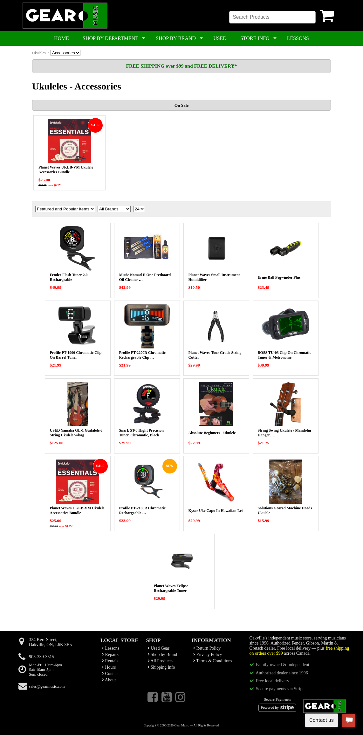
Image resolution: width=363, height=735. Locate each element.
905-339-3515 (41, 656)
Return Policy (207, 648)
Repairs (110, 654)
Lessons (110, 648)
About (109, 680)
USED (220, 38)
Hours (109, 667)
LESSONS (298, 38)
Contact (110, 673)
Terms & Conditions (212, 661)
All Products (160, 661)
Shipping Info (161, 667)
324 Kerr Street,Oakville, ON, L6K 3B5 (50, 642)
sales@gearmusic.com (47, 686)
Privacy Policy (207, 654)
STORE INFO (255, 38)
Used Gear (158, 648)
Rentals (110, 661)
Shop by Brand (162, 654)
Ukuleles (39, 53)
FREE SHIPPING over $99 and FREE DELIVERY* (181, 66)
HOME (61, 38)
